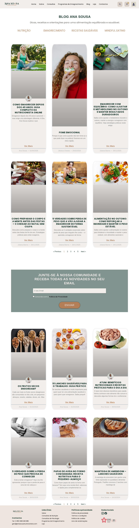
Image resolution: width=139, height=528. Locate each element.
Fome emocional (69, 132)
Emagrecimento (54, 30)
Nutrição (24, 30)
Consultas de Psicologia (50, 518)
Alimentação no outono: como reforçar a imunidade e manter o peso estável (110, 222)
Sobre (41, 4)
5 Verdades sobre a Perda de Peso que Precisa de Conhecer (28, 474)
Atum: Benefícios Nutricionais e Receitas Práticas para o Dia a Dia (110, 385)
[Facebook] (106, 513)
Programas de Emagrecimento (71, 4)
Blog (88, 4)
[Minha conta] (133, 4)
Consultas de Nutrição (50, 516)
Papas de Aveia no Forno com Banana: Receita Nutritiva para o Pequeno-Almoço (69, 475)
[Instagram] (102, 513)
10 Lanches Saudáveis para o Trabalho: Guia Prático (69, 385)
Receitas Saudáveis (85, 30)
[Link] (108, 520)
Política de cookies (78, 518)
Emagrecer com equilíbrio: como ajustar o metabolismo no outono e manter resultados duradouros (110, 109)
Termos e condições (79, 516)
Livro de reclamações (79, 521)
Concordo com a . (51, 297)
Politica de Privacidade (58, 297)
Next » (83, 251)
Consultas (51, 4)
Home (33, 4)
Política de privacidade (80, 513)
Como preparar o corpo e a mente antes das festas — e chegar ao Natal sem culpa (28, 222)
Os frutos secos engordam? (28, 387)
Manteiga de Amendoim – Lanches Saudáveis (110, 472)
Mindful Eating (115, 30)
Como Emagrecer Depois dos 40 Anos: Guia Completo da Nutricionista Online (28, 108)
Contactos (103, 4)
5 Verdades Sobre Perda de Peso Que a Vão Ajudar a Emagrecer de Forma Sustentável (69, 222)
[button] (119, 4)
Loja (94, 4)
